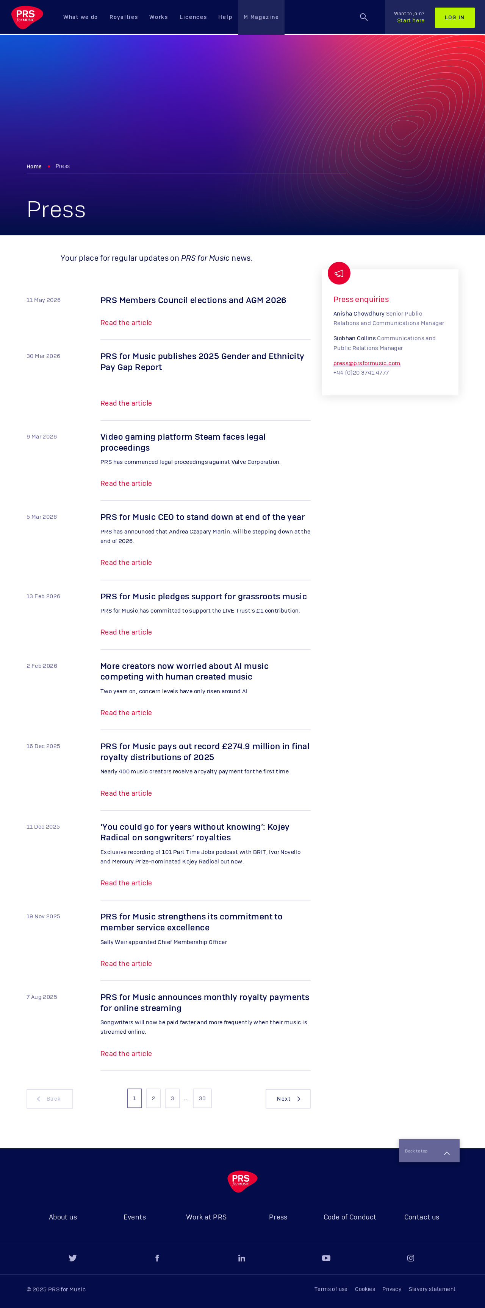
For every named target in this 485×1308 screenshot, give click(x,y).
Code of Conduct (350, 1217)
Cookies (365, 1289)
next (290, 1099)
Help (225, 17)
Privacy (391, 1289)
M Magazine (261, 17)
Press (278, 1217)
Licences (193, 17)
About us (63, 1217)
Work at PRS (206, 1217)
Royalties (124, 17)
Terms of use (331, 1289)
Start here (409, 17)
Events (135, 1217)
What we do (80, 17)
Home (34, 167)
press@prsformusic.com (366, 363)
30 (202, 1098)
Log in (455, 17)
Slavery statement (432, 1289)
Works (158, 17)
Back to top (423, 1148)
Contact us (422, 1217)
